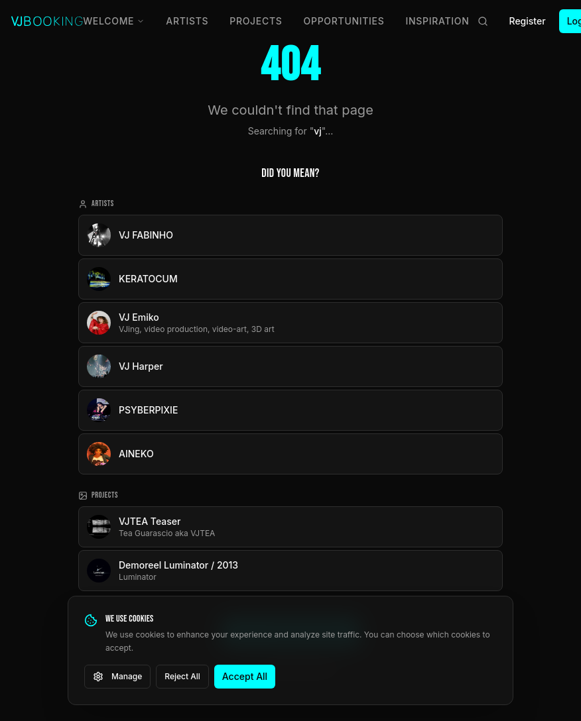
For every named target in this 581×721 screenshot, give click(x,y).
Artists (187, 21)
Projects (255, 21)
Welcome (114, 21)
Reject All (182, 676)
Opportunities (344, 21)
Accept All (244, 676)
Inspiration (438, 21)
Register (527, 21)
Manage (117, 676)
